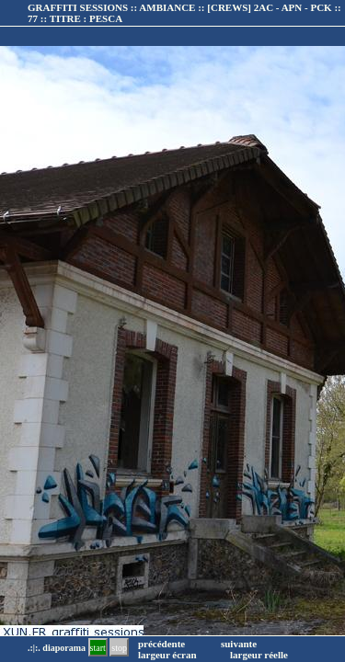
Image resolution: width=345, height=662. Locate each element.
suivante (239, 643)
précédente (161, 643)
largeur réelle (259, 654)
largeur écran (167, 654)
